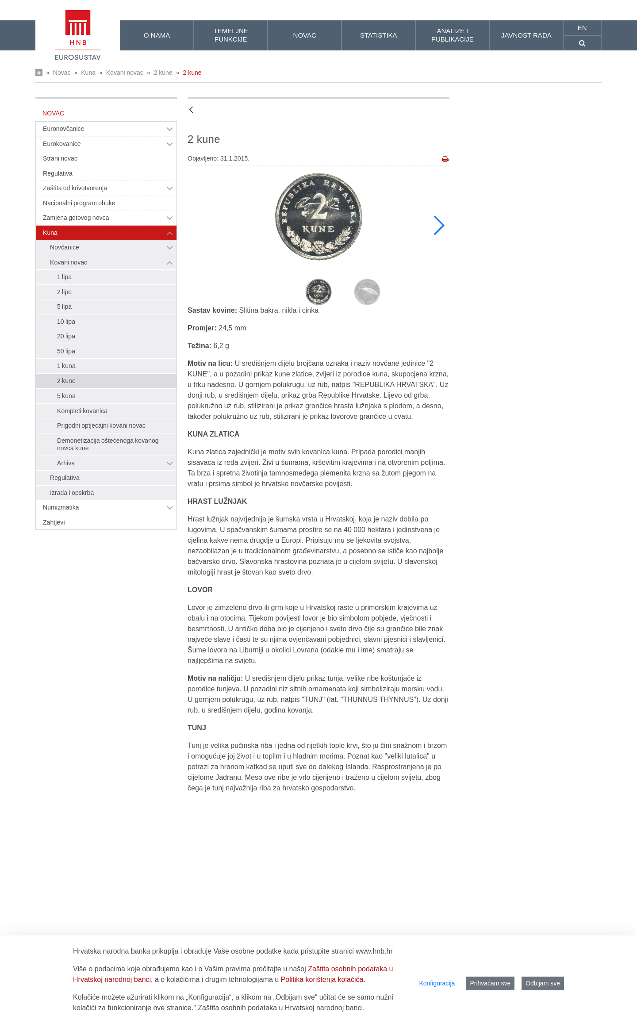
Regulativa (58, 173)
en (582, 27)
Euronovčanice (63, 128)
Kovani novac (124, 72)
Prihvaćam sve (490, 983)
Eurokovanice (62, 143)
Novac (62, 72)
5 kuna (66, 395)
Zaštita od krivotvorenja (75, 188)
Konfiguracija (437, 983)
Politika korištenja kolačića (322, 979)
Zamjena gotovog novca (76, 217)
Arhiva (66, 463)
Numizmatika (61, 507)
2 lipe (64, 291)
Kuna (88, 72)
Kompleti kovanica (82, 410)
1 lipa (64, 276)
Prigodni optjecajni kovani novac (101, 425)
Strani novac (60, 158)
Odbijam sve (543, 983)
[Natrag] (191, 110)
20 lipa (66, 336)
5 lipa (64, 306)
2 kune (163, 72)
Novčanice (64, 247)
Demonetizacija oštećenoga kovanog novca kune (108, 444)
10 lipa (66, 321)
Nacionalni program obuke (79, 203)
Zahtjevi (54, 522)
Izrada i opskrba (72, 492)
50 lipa (66, 351)
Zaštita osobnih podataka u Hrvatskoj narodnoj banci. (281, 1008)
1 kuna (66, 365)
